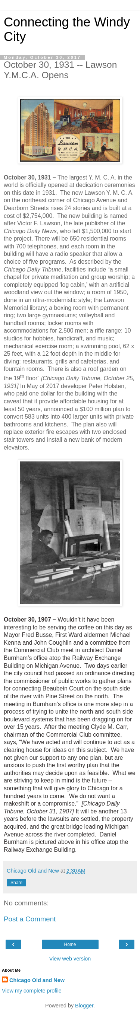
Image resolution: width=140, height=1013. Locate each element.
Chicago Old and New (37, 980)
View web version (70, 959)
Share (16, 882)
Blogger (84, 1006)
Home (70, 944)
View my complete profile (32, 991)
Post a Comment (30, 919)
